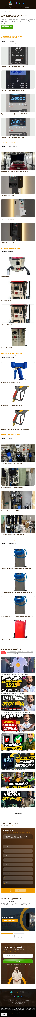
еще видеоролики (18, 813)
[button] (7, 933)
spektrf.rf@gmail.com (26, 7)
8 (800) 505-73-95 (13, 7)
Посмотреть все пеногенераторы (9, 543)
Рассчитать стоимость (7, 27)
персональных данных (27, 964)
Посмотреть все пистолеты (8, 357)
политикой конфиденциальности (20, 1010)
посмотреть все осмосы (7, 438)
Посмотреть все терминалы (8, 41)
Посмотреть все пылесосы (8, 252)
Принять (4, 1014)
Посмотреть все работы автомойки (9, 146)
